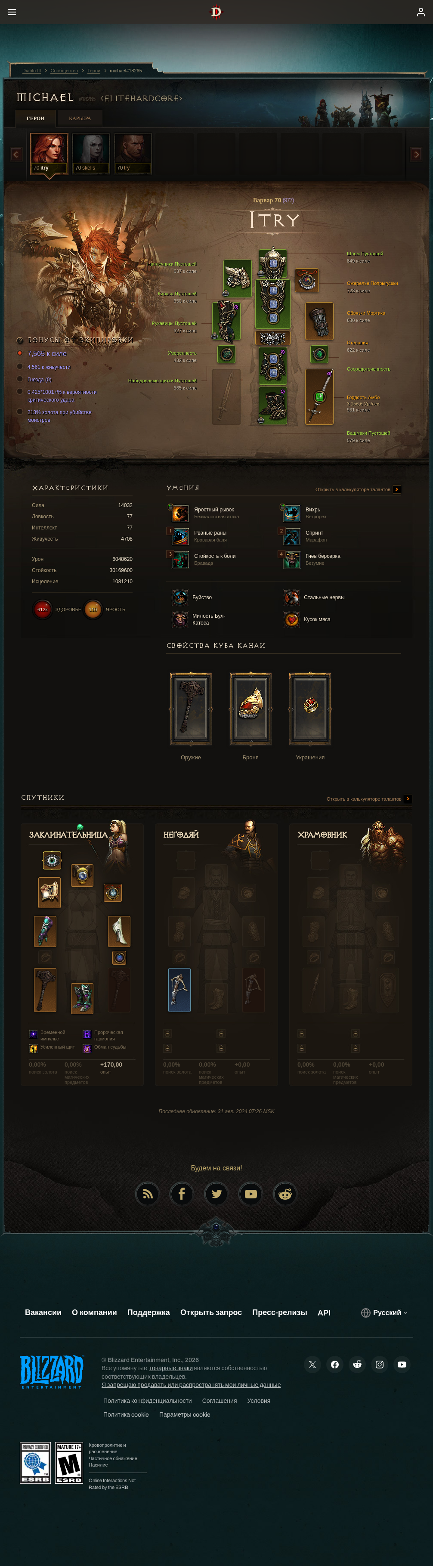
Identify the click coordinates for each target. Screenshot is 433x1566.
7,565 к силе (43, 354)
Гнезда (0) (35, 380)
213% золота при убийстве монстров (55, 416)
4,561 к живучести (45, 367)
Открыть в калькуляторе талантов (358, 490)
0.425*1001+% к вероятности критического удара (58, 395)
